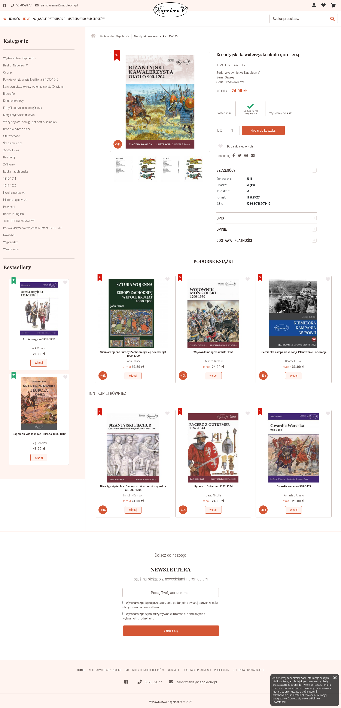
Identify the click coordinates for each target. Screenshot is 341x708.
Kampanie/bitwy (13, 101)
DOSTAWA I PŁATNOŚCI (234, 240)
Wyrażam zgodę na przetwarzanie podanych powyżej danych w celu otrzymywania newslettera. (170, 605)
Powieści (9, 207)
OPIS (220, 218)
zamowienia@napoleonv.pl (193, 682)
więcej (39, 362)
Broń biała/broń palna (17, 129)
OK (335, 678)
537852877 (149, 682)
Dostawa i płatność (197, 670)
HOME (26, 19)
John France (133, 361)
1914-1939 (9, 186)
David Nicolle (213, 495)
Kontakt (173, 670)
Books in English (13, 214)
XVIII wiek (9, 164)
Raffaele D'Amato (293, 495)
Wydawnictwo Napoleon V (19, 58)
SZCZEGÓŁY (225, 170)
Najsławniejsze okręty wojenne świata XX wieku (33, 87)
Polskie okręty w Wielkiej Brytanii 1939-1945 (30, 79)
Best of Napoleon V (15, 65)
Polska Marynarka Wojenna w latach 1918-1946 (32, 228)
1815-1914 (9, 178)
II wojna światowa (14, 193)
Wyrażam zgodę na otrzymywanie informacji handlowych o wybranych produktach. (163, 616)
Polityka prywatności (248, 670)
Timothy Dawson (133, 495)
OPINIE (221, 229)
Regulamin (221, 670)
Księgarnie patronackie (49, 19)
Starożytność (11, 136)
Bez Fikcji (9, 157)
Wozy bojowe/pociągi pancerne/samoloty (30, 122)
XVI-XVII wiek (11, 150)
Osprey (7, 72)
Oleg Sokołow (39, 443)
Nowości (15, 19)
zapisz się (171, 630)
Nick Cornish (38, 348)
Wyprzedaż (10, 242)
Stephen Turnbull (213, 361)
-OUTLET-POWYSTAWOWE (19, 221)
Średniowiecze (13, 143)
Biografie (9, 94)
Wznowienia (11, 249)
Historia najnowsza (15, 200)
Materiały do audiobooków (86, 19)
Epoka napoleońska (15, 171)
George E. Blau (293, 361)
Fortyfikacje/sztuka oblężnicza (22, 108)
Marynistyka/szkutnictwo (19, 115)
